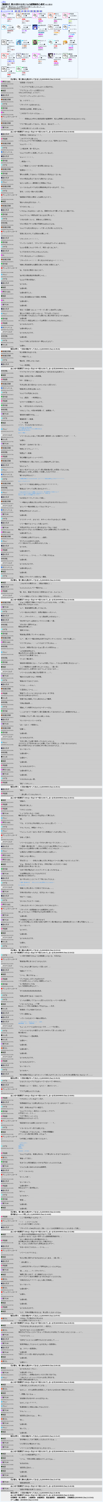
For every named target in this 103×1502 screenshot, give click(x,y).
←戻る (3, 2)
